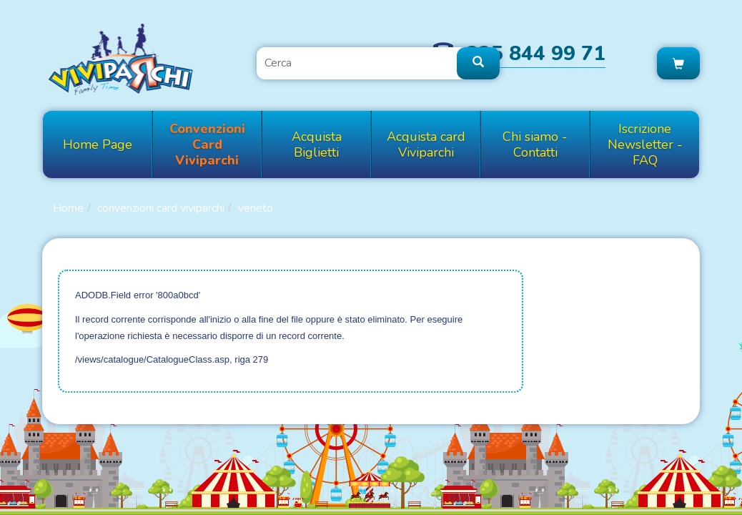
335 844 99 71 (536, 53)
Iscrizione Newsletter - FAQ (645, 144)
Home (68, 208)
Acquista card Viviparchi (426, 144)
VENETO (255, 208)
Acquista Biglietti (317, 144)
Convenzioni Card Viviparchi (207, 144)
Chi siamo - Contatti (535, 144)
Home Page (97, 144)
